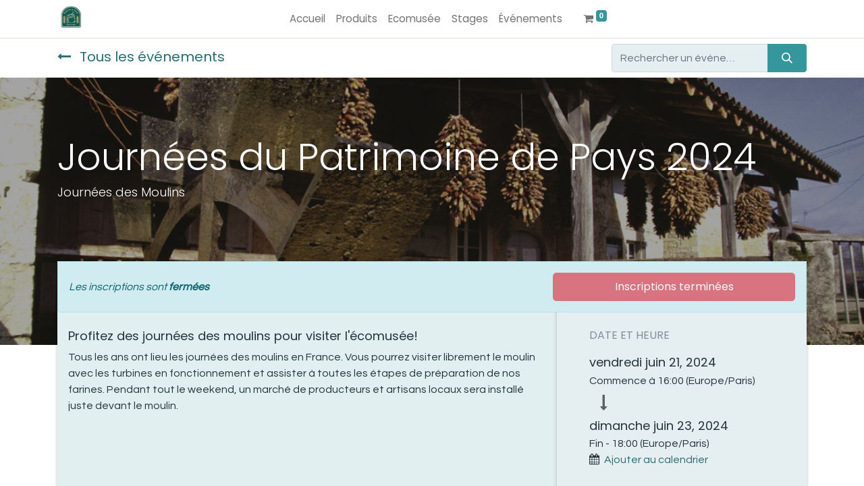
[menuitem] (307, 19)
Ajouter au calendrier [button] (656, 459)
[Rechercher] (787, 58)
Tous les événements (141, 56)
